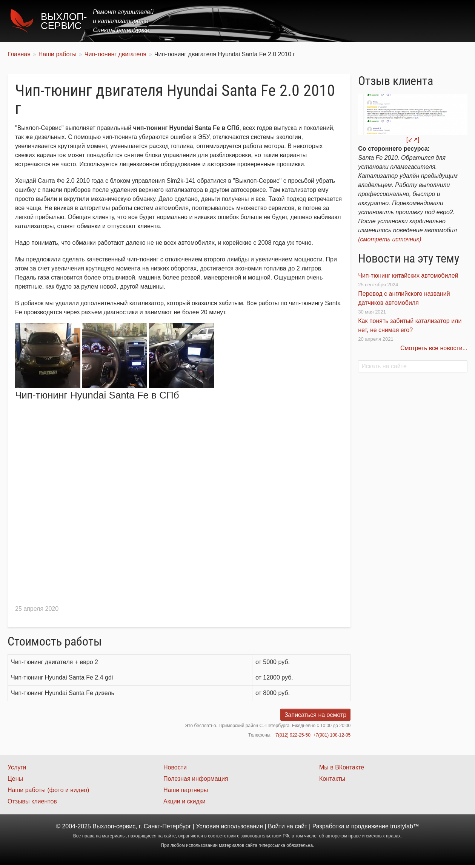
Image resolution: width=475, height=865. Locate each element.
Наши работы (400, 21)
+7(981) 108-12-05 (332, 735)
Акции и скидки (184, 801)
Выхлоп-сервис (64, 21)
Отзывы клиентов (32, 801)
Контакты (447, 21)
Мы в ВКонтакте (341, 767)
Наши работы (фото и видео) (48, 790)
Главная (264, 21)
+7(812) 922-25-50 (292, 735)
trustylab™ (404, 826)
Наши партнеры (185, 790)
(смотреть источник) (389, 239)
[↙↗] (413, 139)
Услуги (299, 21)
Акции (359, 21)
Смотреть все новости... (433, 348)
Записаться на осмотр (315, 715)
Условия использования (229, 826)
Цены (329, 21)
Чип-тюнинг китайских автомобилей (408, 275)
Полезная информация (195, 778)
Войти (276, 826)
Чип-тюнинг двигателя (115, 54)
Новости (175, 767)
